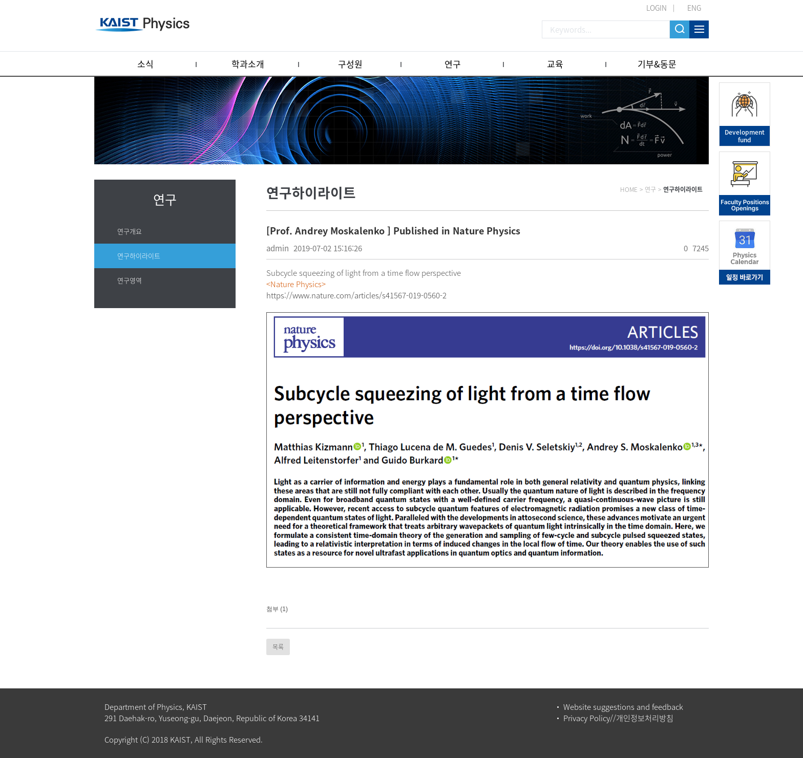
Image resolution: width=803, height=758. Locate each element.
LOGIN (656, 8)
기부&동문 (657, 63)
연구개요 (129, 231)
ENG (694, 8)
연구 (453, 63)
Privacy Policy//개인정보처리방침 (618, 718)
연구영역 (129, 280)
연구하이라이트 (138, 256)
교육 (555, 63)
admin (277, 248)
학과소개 (247, 63)
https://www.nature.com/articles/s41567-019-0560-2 (356, 295)
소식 (145, 63)
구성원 (350, 63)
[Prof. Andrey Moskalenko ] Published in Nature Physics (393, 230)
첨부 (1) (277, 609)
